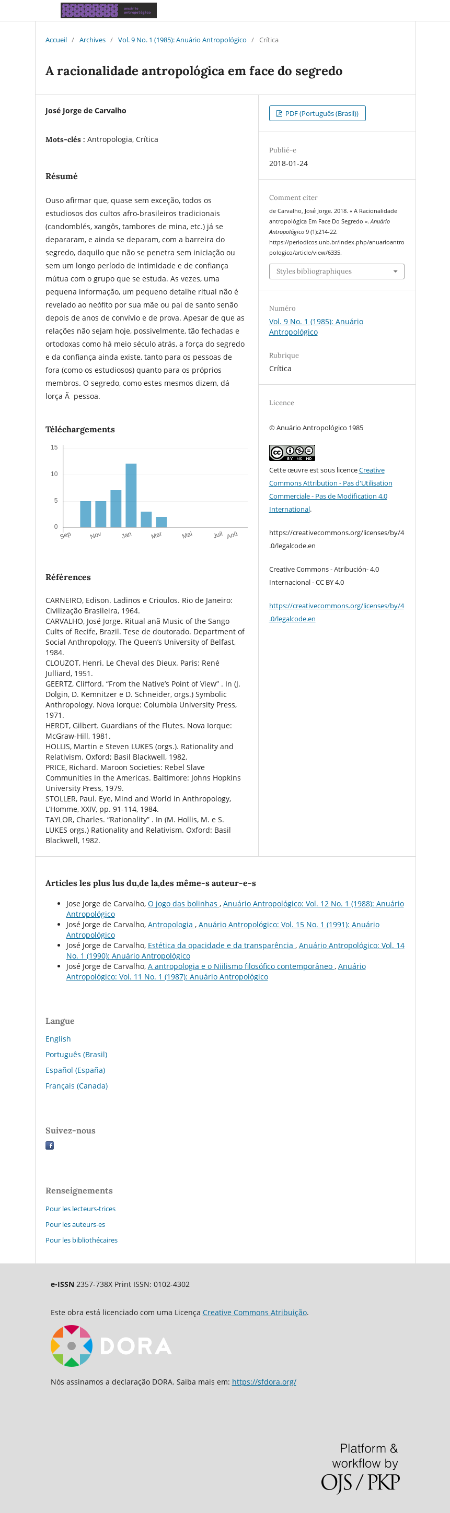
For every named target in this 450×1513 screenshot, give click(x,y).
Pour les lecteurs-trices (80, 1208)
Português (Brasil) (76, 1054)
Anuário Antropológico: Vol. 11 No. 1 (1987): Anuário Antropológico (216, 971)
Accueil (56, 39)
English (58, 1039)
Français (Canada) (76, 1086)
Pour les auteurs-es (75, 1224)
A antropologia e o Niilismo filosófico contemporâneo (241, 966)
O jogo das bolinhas (184, 903)
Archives (92, 39)
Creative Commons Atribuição (255, 1312)
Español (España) (75, 1070)
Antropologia (171, 924)
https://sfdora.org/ (264, 1382)
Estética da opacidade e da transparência (221, 945)
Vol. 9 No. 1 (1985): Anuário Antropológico (182, 39)
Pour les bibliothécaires (81, 1240)
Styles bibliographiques (314, 271)
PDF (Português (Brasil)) (321, 113)
